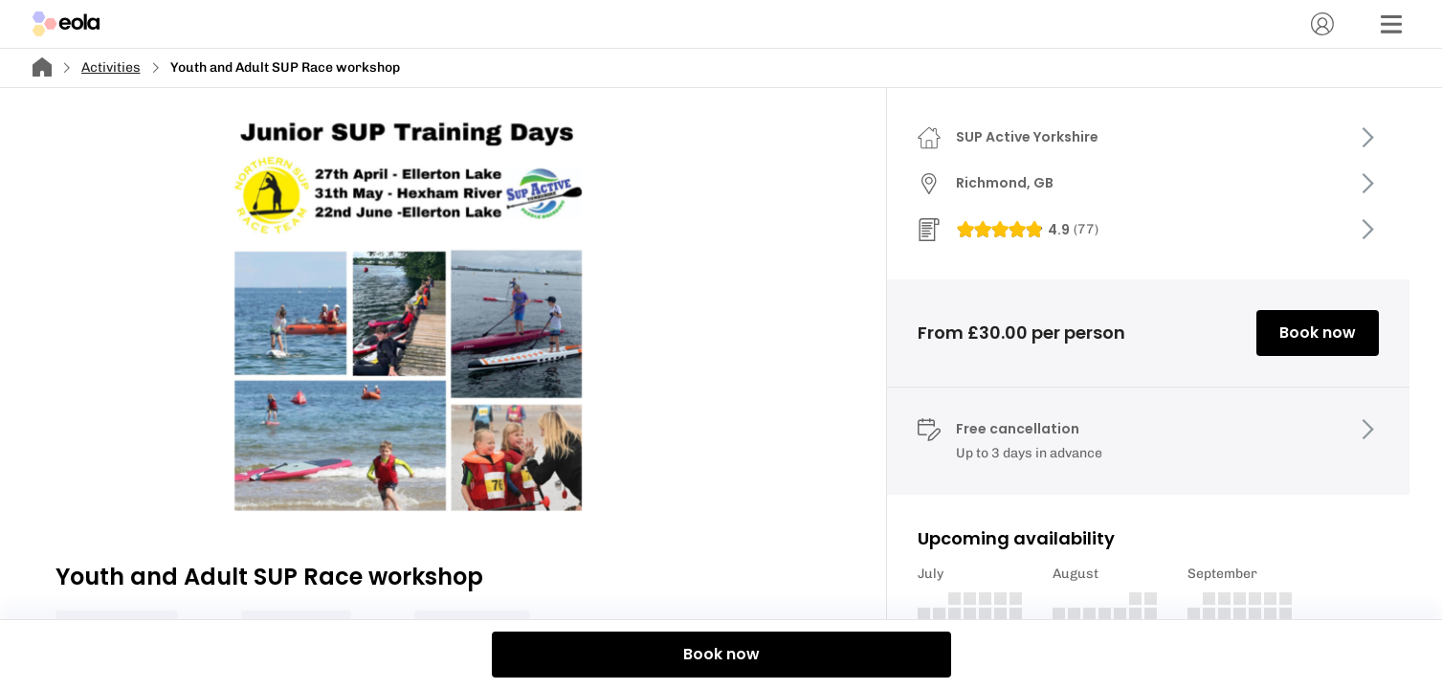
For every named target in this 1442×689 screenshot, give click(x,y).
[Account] (1322, 24)
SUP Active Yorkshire (1027, 136)
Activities (111, 67)
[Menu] (1391, 24)
